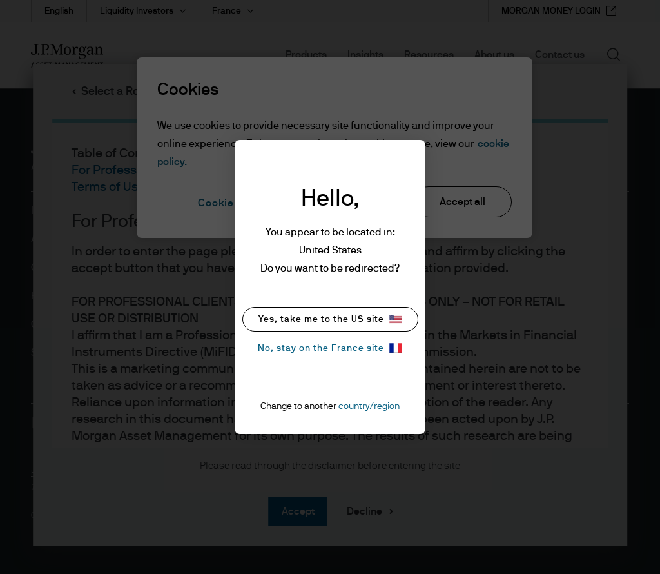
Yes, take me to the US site (330, 319)
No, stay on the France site (330, 348)
